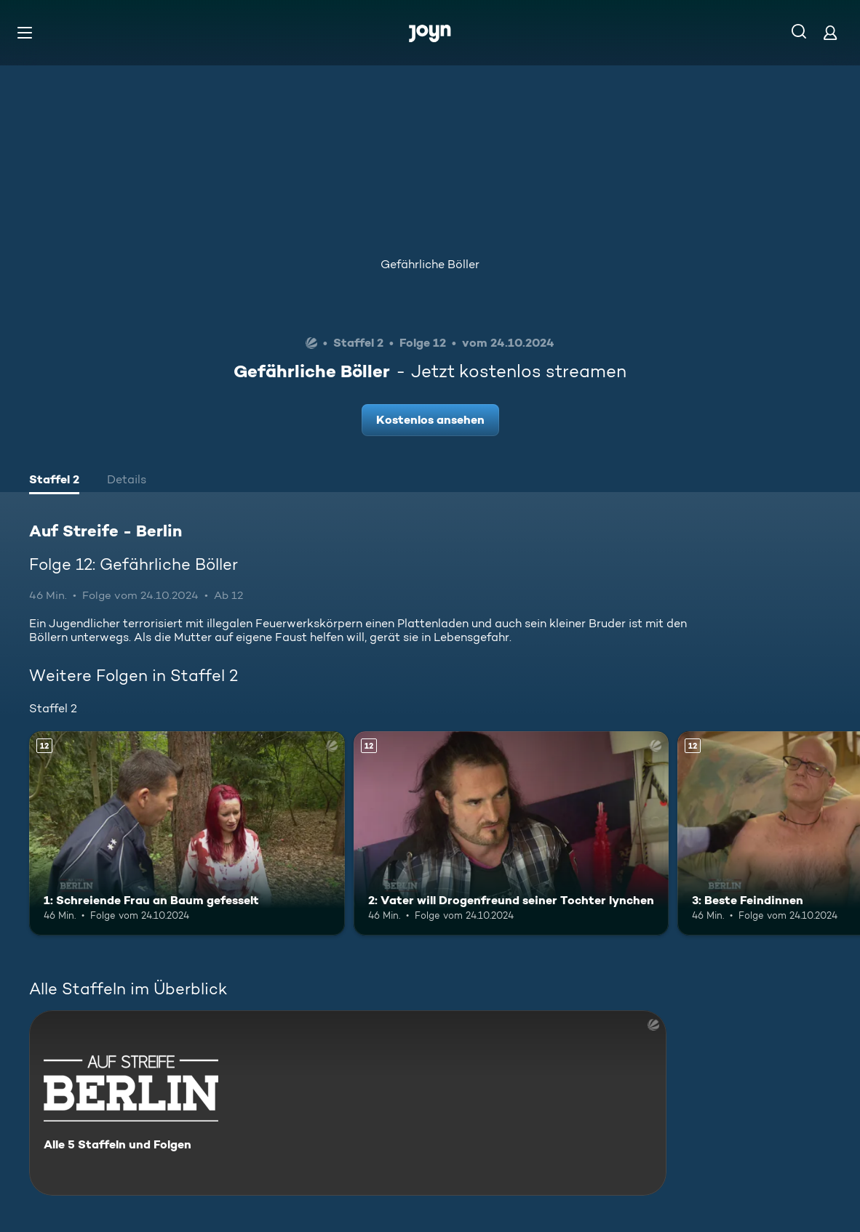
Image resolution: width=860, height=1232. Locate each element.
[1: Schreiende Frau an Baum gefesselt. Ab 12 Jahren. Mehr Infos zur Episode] (187, 833)
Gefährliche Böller (430, 264)
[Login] (830, 32)
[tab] (54, 481)
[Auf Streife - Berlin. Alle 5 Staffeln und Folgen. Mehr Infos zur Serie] (347, 1103)
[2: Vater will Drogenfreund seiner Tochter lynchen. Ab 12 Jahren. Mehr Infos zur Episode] (511, 833)
